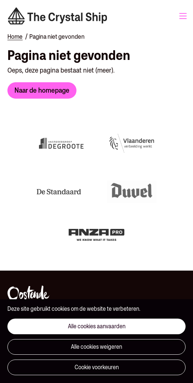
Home (15, 36)
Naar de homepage (41, 90)
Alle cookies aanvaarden (96, 326)
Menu (183, 16)
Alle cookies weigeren (96, 346)
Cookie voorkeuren (97, 367)
